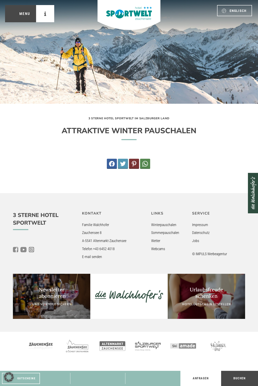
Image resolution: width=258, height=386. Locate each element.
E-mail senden (92, 257)
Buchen (239, 378)
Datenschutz (201, 233)
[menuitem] (234, 10)
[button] (9, 377)
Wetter (155, 241)
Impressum (200, 225)
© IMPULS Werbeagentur (209, 254)
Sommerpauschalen (165, 233)
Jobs (195, 241)
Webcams (158, 249)
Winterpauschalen (163, 225)
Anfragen (201, 378)
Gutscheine (26, 378)
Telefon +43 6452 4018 (98, 249)
